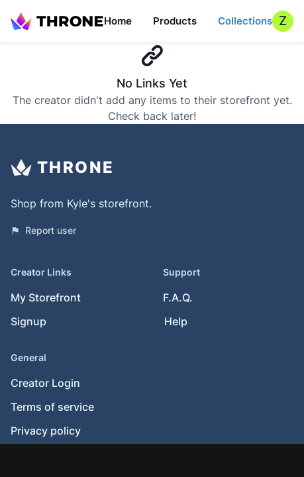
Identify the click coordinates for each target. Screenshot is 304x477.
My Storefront (46, 297)
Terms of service (52, 406)
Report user (43, 230)
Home (118, 21)
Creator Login (45, 383)
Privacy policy (46, 430)
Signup (28, 321)
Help (175, 321)
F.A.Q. (178, 297)
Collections (245, 21)
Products (175, 21)
